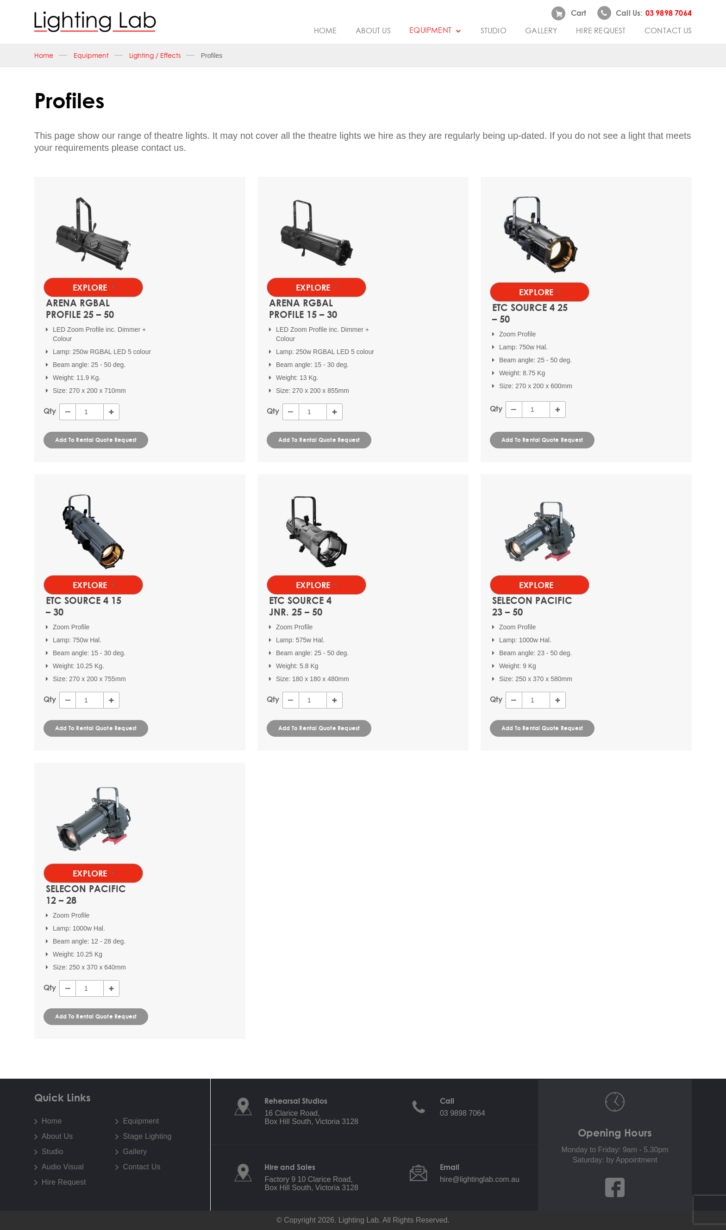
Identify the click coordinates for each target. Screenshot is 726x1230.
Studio (494, 30)
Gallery (541, 30)
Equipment (435, 30)
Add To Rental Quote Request (96, 439)
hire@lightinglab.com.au (479, 1179)
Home (325, 30)
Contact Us (668, 30)
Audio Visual (63, 1167)
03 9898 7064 (462, 1113)
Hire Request (601, 30)
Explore (93, 287)
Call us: (644, 13)
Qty (50, 411)
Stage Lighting (147, 1136)
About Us (373, 30)
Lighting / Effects (155, 55)
